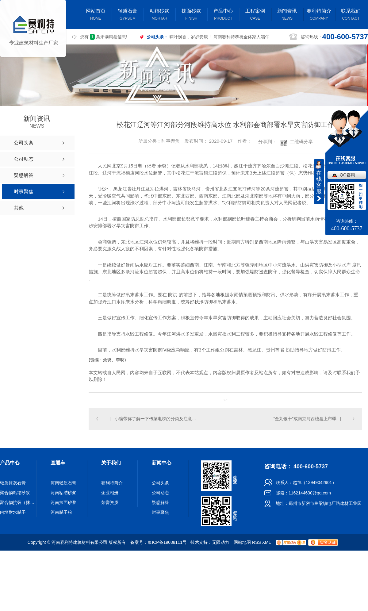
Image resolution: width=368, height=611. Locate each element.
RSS (256, 542)
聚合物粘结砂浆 (15, 492)
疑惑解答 (160, 502)
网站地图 (242, 542)
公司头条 (160, 482)
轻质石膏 (128, 15)
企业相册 (109, 492)
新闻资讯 (287, 15)
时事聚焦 (160, 511)
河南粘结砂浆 (63, 492)
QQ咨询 (347, 174)
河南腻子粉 (61, 511)
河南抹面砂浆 (63, 502)
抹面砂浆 (191, 15)
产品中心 (223, 15)
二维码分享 (301, 141)
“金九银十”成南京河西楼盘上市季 (305, 418)
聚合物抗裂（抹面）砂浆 (18, 502)
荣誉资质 (109, 502)
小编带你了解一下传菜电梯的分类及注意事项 (157, 418)
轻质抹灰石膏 (13, 482)
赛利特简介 (319, 15)
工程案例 (255, 15)
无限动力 (220, 542)
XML (266, 542)
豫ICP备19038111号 (167, 542)
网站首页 (96, 15)
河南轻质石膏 (63, 482)
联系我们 (351, 15)
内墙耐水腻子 (13, 511)
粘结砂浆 (159, 15)
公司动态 (160, 492)
